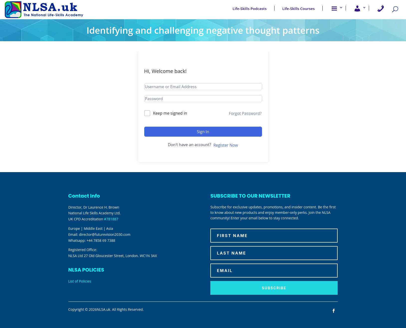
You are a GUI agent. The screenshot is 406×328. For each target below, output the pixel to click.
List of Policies (79, 281)
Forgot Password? (245, 113)
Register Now (225, 145)
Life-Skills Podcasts (250, 8)
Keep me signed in (170, 113)
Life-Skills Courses (298, 8)
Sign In (203, 131)
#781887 (111, 219)
